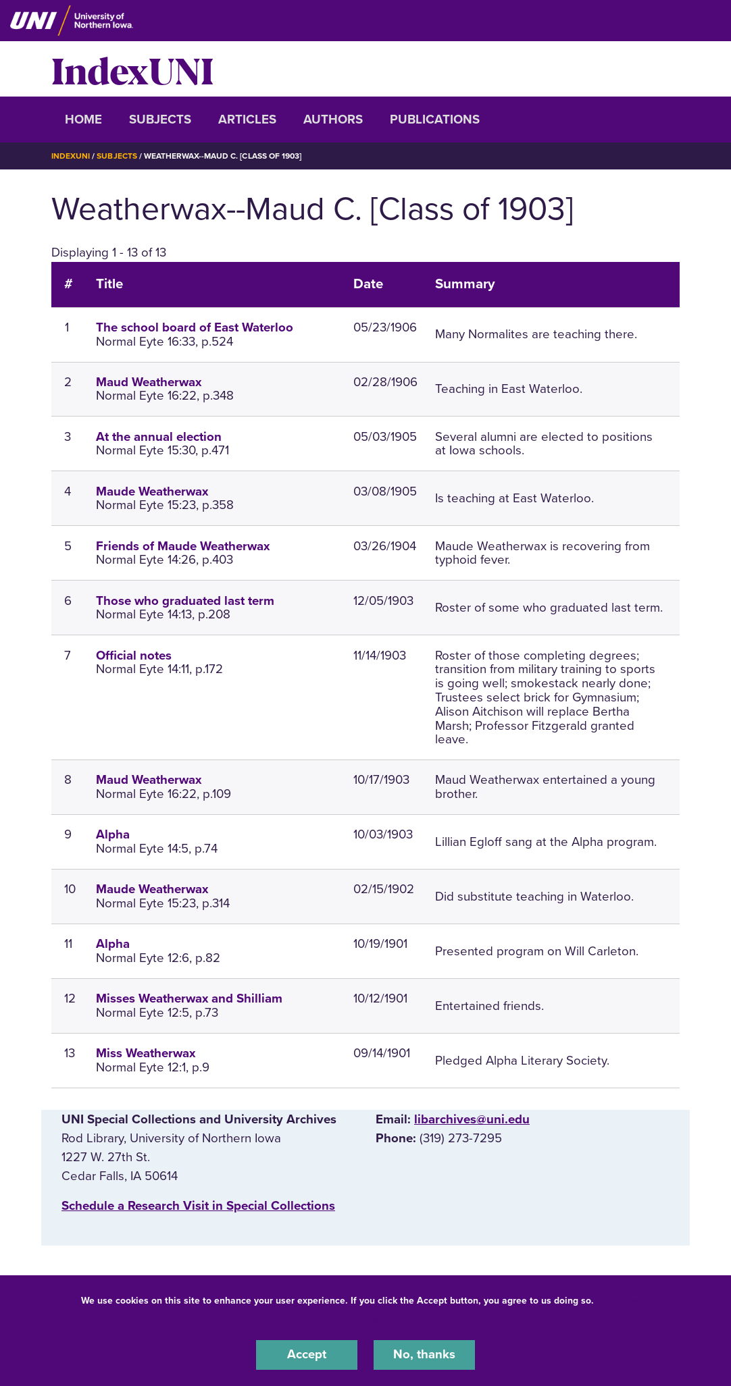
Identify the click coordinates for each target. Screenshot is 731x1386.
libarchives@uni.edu (472, 1118)
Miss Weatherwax (145, 1052)
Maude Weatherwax (152, 490)
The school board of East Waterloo (194, 326)
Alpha (113, 834)
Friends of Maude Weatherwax (183, 545)
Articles (247, 119)
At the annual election (159, 436)
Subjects (160, 119)
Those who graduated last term (185, 600)
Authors (333, 119)
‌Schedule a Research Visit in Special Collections (198, 1205)
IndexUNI (132, 69)
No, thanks (424, 1355)
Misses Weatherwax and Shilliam (189, 998)
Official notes (134, 654)
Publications (435, 119)
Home (83, 119)
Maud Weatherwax (148, 381)
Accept (306, 1355)
